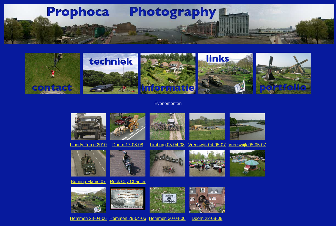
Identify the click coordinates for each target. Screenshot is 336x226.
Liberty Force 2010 (88, 144)
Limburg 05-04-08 (167, 144)
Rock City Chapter (128, 181)
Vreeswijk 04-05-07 (207, 144)
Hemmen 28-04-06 (88, 218)
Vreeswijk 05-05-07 (247, 144)
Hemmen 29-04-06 (127, 218)
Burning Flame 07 (88, 181)
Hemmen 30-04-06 (167, 218)
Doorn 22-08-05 (207, 218)
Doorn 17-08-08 (127, 144)
